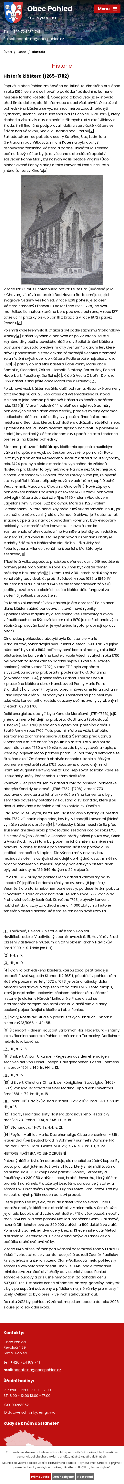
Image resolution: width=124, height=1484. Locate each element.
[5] (13, 364)
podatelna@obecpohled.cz (40, 38)
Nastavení (85, 1477)
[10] (20, 537)
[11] (22, 554)
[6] (59, 375)
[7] (93, 381)
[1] (47, 97)
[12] (47, 572)
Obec (21, 52)
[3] (19, 322)
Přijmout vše (40, 1477)
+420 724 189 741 (25, 31)
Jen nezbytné (63, 1477)
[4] (18, 335)
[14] (51, 824)
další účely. (99, 1457)
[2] (91, 130)
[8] (22, 405)
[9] (80, 486)
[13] (20, 689)
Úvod (8, 52)
